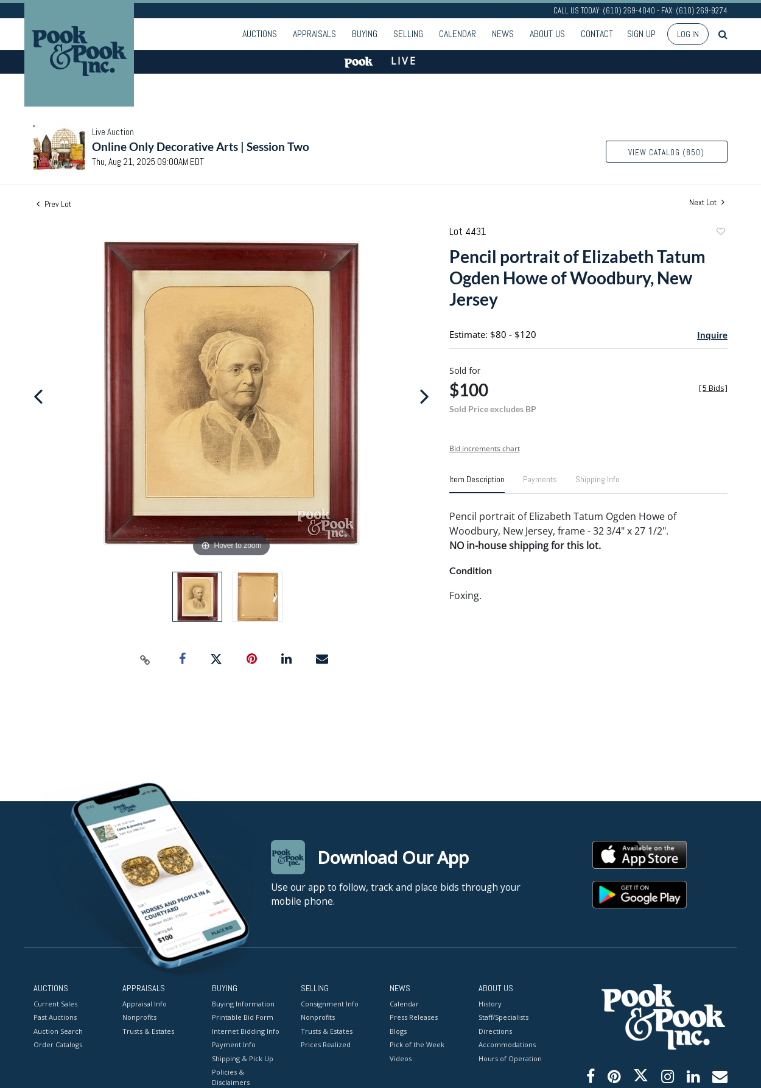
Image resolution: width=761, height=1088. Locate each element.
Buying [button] (364, 33)
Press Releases (414, 1017)
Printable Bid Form (242, 1017)
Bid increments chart (484, 448)
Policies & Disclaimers (231, 1077)
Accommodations (507, 1044)
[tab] (477, 484)
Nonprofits (139, 1017)
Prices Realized (326, 1044)
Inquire (712, 334)
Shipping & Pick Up (242, 1057)
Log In (688, 34)
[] (713, 388)
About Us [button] (547, 33)
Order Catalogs (57, 1044)
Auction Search (58, 1030)
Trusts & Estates (148, 1030)
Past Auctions (55, 1017)
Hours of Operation (510, 1057)
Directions (495, 1030)
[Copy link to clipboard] (145, 659)
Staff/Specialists (503, 1017)
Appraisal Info (144, 1003)
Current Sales (55, 1003)
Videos (401, 1057)
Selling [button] (408, 33)
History (490, 1003)
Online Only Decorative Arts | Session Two (200, 146)
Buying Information (243, 1003)
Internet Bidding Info (245, 1030)
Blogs (398, 1030)
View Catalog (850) (666, 152)
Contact (597, 33)
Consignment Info (330, 1003)
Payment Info (234, 1044)
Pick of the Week (417, 1044)
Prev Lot (54, 203)
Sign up (641, 33)
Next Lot (706, 202)
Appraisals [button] (314, 33)
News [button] (503, 33)
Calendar (457, 33)
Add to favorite (720, 233)
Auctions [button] (259, 33)
